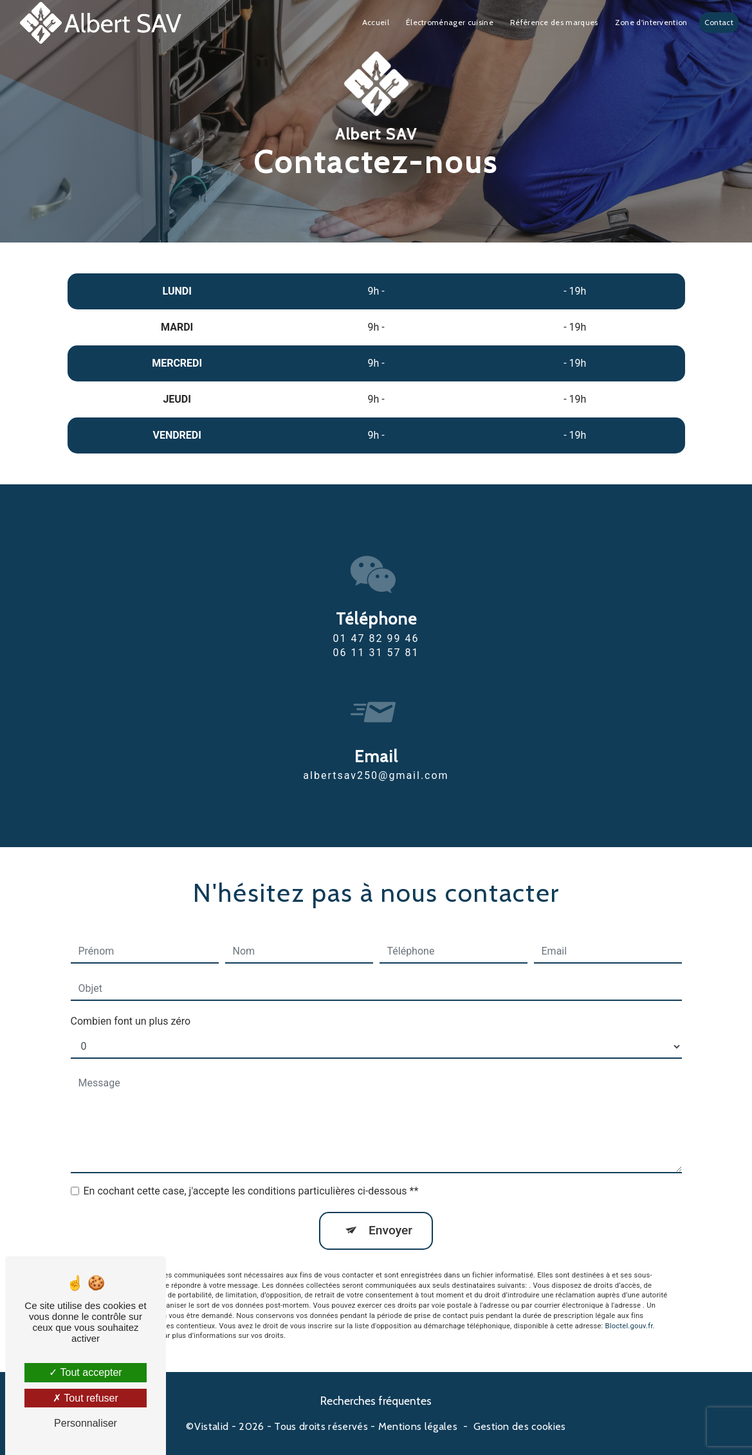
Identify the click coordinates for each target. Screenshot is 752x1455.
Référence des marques (554, 22)
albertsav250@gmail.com (375, 754)
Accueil (375, 22)
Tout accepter (85, 1372)
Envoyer (390, 1209)
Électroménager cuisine (449, 22)
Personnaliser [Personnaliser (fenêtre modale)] (85, 1423)
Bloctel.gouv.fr (629, 1304)
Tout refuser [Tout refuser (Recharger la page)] (85, 1398)
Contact (718, 22)
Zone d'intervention (651, 22)
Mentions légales (417, 1426)
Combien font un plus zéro (131, 1000)
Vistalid (211, 1426)
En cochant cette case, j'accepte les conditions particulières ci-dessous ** (251, 1170)
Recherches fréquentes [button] (376, 1400)
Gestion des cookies (519, 1426)
